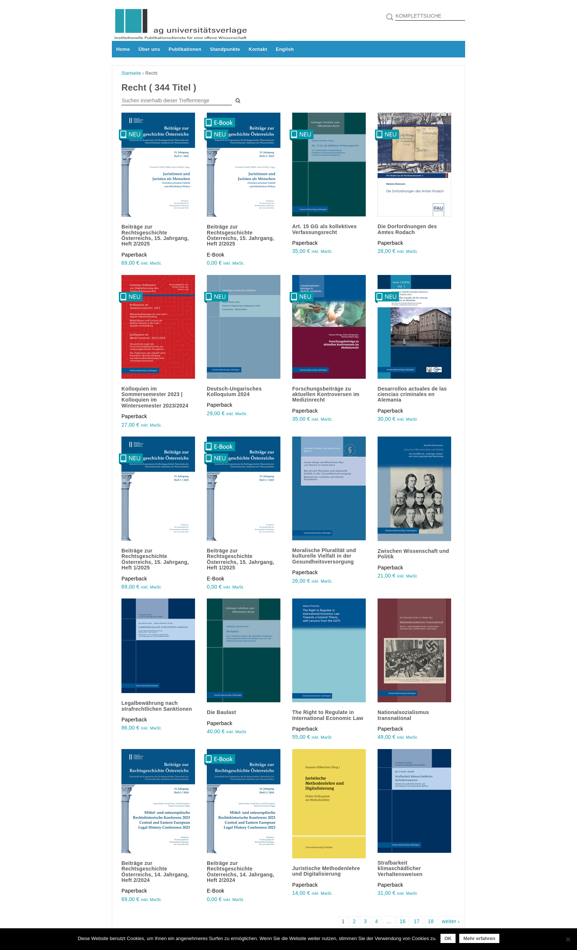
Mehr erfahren (479, 938)
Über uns (149, 49)
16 (403, 921)
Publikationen (185, 49)
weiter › (451, 921)
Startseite (131, 73)
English (285, 49)
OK (448, 938)
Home (123, 49)
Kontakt (258, 49)
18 (431, 921)
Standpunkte (225, 49)
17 (417, 921)
